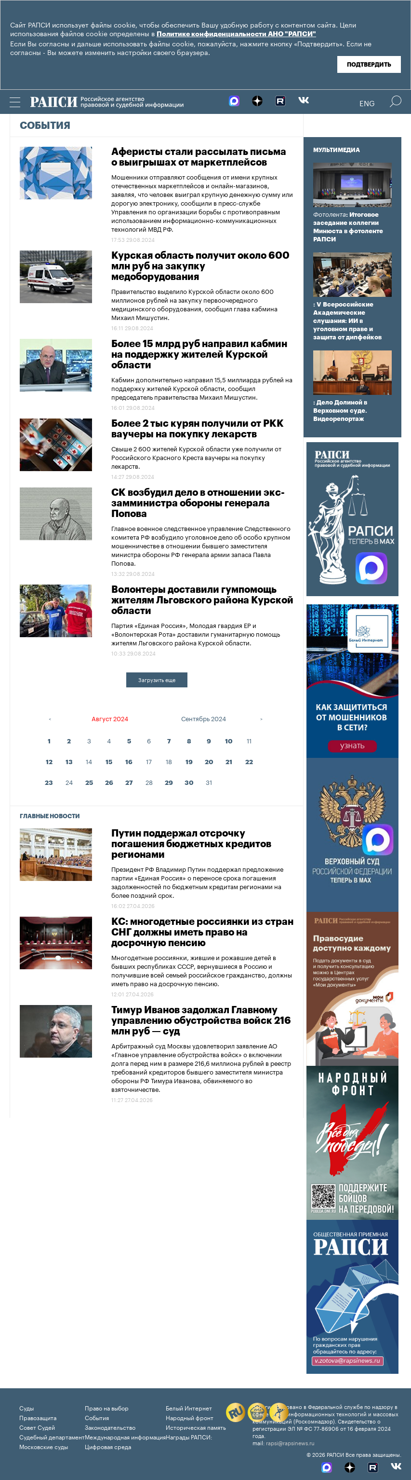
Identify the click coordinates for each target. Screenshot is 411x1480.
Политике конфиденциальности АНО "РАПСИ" (236, 34)
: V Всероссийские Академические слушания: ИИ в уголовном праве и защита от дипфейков (347, 320)
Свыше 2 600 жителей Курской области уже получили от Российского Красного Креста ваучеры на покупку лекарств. (196, 456)
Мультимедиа (336, 150)
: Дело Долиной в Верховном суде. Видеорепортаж (340, 410)
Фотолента (329, 214)
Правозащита (37, 1417)
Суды (26, 1407)
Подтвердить (369, 65)
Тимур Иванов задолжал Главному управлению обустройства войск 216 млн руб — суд (201, 1020)
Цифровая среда (108, 1446)
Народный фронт (189, 1417)
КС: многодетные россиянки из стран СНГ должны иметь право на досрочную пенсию (202, 932)
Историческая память (196, 1426)
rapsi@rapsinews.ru (290, 1442)
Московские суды (43, 1446)
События (45, 126)
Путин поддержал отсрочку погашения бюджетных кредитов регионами (191, 844)
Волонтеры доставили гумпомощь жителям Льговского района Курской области (202, 600)
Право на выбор (107, 1407)
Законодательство (110, 1426)
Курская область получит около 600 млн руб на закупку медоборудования (200, 266)
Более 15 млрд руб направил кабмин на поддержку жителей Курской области (199, 354)
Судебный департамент (52, 1436)
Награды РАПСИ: (189, 1436)
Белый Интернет (189, 1407)
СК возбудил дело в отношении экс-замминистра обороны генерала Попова (198, 503)
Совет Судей (37, 1426)
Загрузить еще (156, 679)
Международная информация (125, 1436)
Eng (367, 102)
